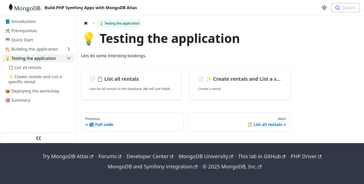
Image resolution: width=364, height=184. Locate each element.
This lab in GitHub (262, 156)
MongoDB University (206, 156)
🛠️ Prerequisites (21, 30)
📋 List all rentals (25, 67)
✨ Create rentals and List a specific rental (35, 79)
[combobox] (345, 7)
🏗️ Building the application (31, 49)
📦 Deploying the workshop (32, 91)
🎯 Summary (17, 100)
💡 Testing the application (30, 58)
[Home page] (86, 23)
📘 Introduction (20, 21)
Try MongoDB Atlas (68, 156)
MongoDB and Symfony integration (152, 166)
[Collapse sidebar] (38, 138)
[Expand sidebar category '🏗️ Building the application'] (68, 49)
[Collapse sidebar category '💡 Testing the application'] (68, 58)
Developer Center (150, 156)
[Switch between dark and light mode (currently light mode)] (324, 8)
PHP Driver (306, 156)
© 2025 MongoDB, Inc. (232, 166)
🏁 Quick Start (19, 40)
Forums (110, 156)
